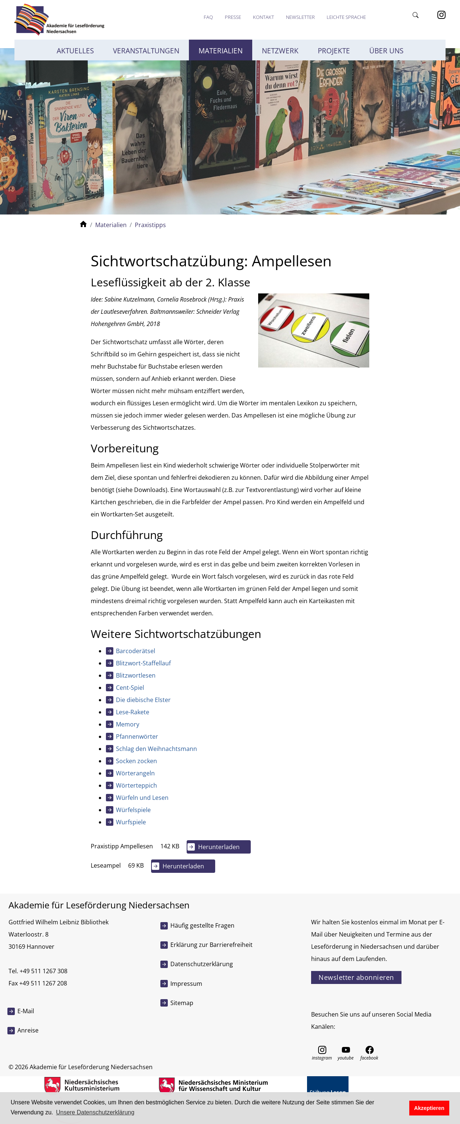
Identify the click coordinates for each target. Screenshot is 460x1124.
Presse (233, 17)
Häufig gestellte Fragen (202, 925)
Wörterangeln (135, 773)
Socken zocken (136, 761)
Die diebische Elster (143, 700)
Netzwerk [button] (280, 51)
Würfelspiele (133, 810)
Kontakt (263, 17)
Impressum (186, 984)
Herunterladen (219, 847)
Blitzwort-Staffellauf (143, 663)
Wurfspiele (131, 822)
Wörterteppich (136, 785)
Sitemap (181, 1003)
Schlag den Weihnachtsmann (156, 749)
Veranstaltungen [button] (146, 51)
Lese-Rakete (132, 712)
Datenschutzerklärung (201, 964)
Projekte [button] (334, 51)
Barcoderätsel (135, 651)
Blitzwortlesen (136, 675)
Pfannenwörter (137, 736)
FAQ (208, 17)
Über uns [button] (386, 51)
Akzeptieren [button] (429, 1108)
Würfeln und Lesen (142, 798)
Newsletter (300, 17)
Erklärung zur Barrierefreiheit (211, 945)
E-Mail (25, 1011)
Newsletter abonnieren (356, 977)
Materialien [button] (221, 51)
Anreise (28, 1030)
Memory (127, 724)
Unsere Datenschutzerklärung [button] (95, 1112)
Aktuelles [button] (75, 51)
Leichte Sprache (346, 17)
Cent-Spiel (130, 688)
